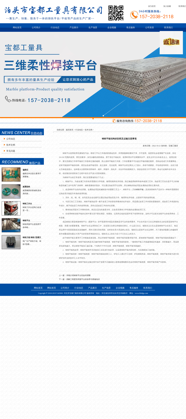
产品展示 (74, 27)
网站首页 (17, 27)
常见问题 (10, 151)
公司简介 (36, 27)
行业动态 (55, 27)
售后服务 (130, 27)
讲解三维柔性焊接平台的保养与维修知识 (83, 279)
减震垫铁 (26, 187)
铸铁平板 (140, 189)
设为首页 (152, 6)
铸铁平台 (26, 220)
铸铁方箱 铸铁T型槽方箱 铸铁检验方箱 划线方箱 (32, 237)
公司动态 (10, 139)
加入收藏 (167, 6)
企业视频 (111, 27)
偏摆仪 (25, 170)
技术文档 (10, 145)
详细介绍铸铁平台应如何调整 (78, 275)
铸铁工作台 (27, 204)
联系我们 (182, 6)
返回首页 (69, 130)
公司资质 (149, 27)
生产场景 (93, 27)
